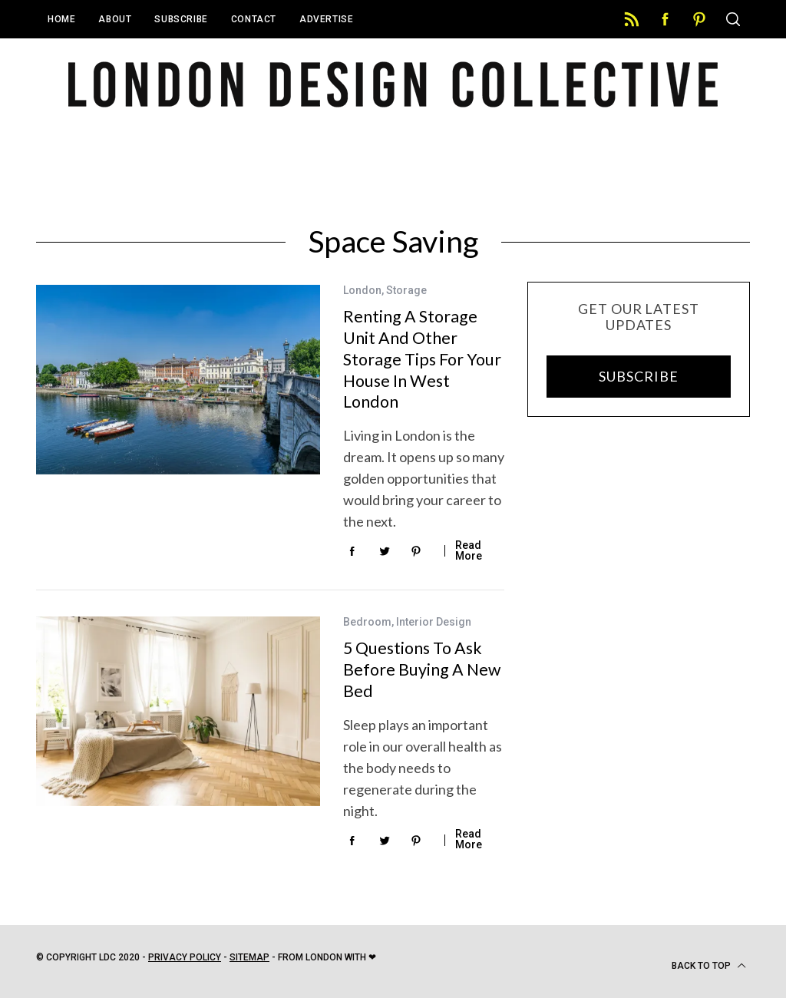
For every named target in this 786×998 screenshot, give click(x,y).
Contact (253, 19)
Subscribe (180, 19)
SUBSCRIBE (638, 376)
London (362, 290)
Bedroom (367, 622)
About (114, 19)
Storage (406, 290)
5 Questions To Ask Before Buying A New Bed (421, 669)
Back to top (709, 965)
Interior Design (433, 622)
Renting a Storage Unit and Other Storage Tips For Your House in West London (422, 358)
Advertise (326, 19)
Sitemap (249, 957)
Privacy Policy (184, 957)
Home (61, 19)
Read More (468, 550)
